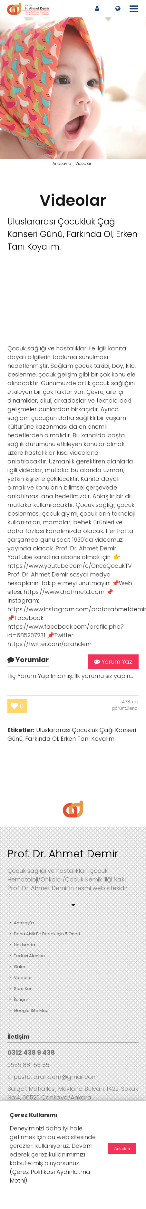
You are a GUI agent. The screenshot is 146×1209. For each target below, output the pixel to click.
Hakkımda (24, 945)
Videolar (73, 200)
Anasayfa (24, 923)
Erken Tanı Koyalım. (88, 739)
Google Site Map (31, 1010)
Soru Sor (23, 988)
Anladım (122, 1148)
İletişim (21, 999)
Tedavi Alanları (29, 956)
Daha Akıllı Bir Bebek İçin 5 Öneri (47, 934)
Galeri (20, 967)
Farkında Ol (41, 739)
